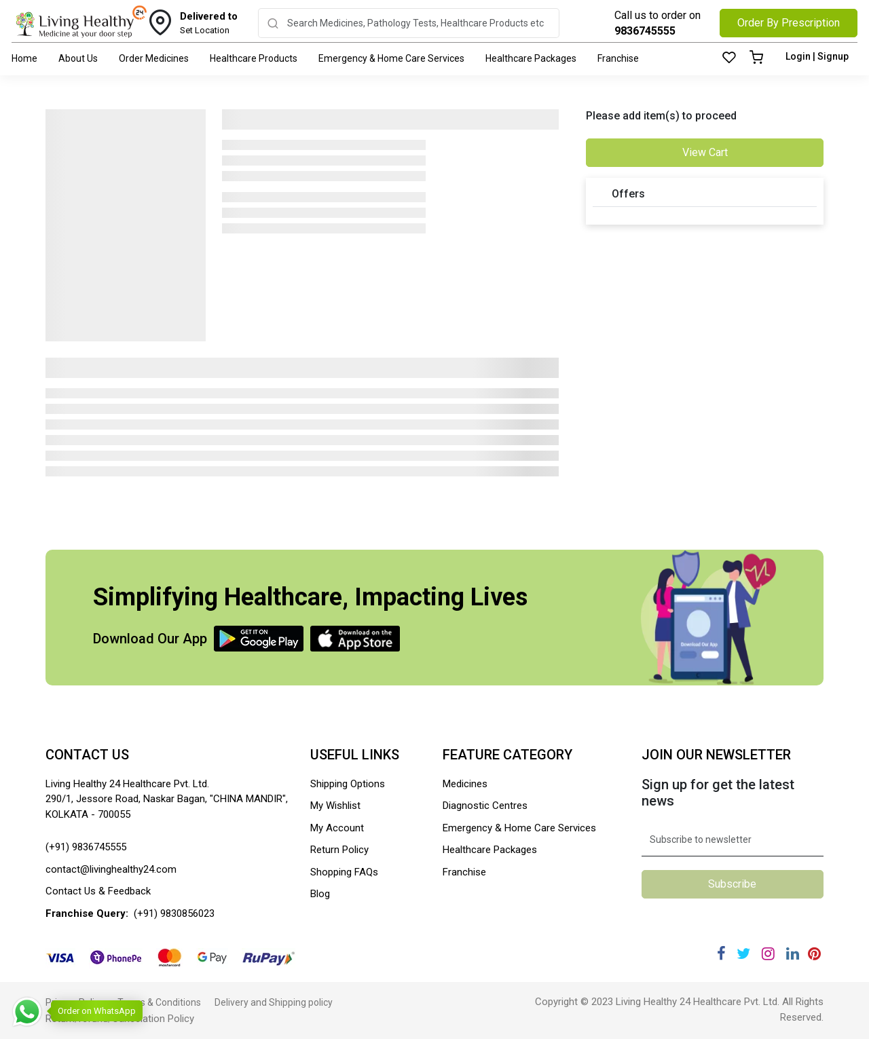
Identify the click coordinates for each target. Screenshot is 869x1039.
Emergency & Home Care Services (391, 58)
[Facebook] (721, 953)
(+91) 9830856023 (174, 913)
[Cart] (756, 58)
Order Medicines (154, 58)
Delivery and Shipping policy (274, 1002)
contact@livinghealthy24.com (111, 869)
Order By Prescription (788, 22)
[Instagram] (768, 953)
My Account (337, 828)
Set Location (209, 22)
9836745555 (645, 30)
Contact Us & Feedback (98, 891)
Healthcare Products (253, 58)
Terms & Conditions (159, 1002)
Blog (320, 894)
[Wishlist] (729, 58)
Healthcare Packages (530, 58)
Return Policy (339, 850)
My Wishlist (335, 805)
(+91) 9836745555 (85, 847)
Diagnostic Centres (485, 805)
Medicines (465, 784)
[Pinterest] (814, 954)
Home (24, 58)
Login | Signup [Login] (817, 56)
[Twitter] (743, 953)
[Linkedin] (792, 953)
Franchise (618, 58)
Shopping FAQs (344, 872)
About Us (78, 58)
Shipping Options (347, 784)
